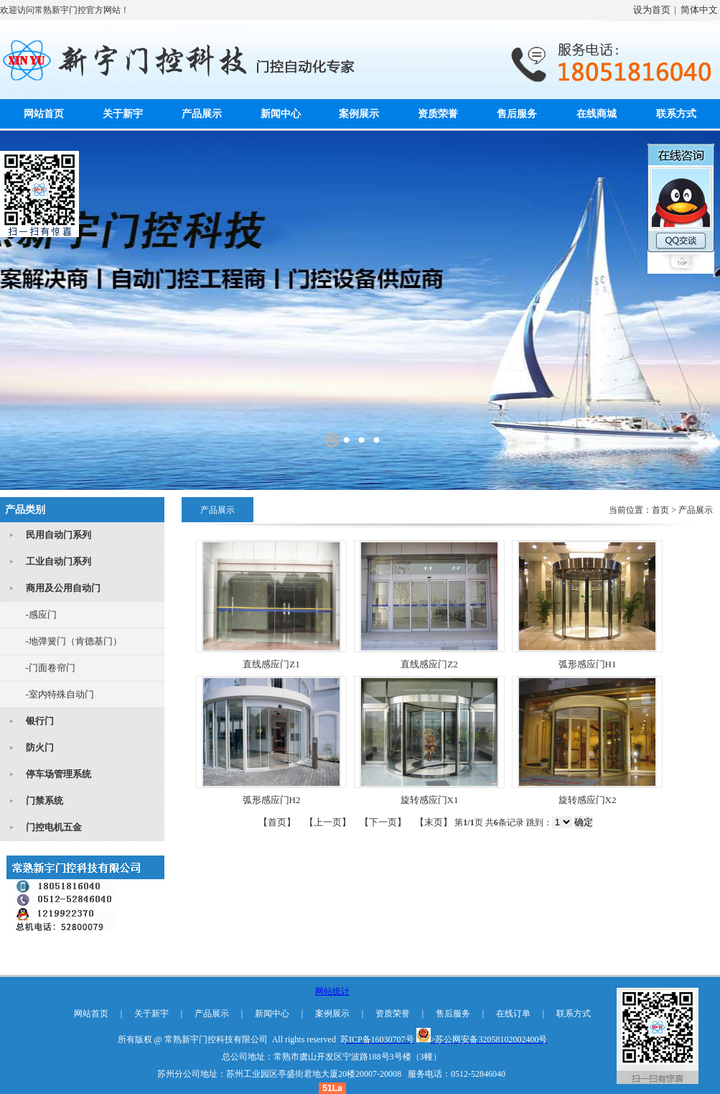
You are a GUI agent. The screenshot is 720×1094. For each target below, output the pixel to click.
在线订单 (513, 1014)
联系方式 (676, 113)
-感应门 (41, 614)
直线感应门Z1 (271, 664)
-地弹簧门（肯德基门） (74, 641)
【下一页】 (383, 822)
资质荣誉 (438, 113)
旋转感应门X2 (587, 799)
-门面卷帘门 (50, 667)
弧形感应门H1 (587, 664)
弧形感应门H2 (272, 799)
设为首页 (651, 9)
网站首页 (44, 113)
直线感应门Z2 (429, 664)
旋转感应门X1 (430, 799)
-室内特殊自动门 (60, 694)
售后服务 (517, 113)
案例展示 (359, 113)
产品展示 (202, 113)
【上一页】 (327, 822)
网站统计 (332, 991)
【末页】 (433, 822)
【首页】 (277, 822)
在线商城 (596, 113)
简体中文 (699, 9)
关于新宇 (123, 113)
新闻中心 (281, 113)
